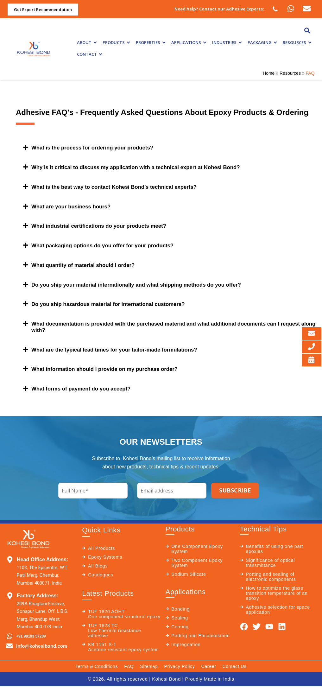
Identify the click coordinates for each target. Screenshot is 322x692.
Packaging (262, 42)
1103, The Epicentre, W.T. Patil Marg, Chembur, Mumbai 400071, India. (42, 571)
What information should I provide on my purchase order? (110, 366)
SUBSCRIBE (235, 487)
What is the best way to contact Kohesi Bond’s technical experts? (120, 186)
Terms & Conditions (96, 672)
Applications (188, 42)
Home (269, 73)
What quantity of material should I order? (86, 263)
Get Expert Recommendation (43, 9)
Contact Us (235, 672)
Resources (297, 42)
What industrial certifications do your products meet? (103, 225)
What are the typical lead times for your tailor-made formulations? (120, 347)
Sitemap (149, 672)
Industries (226, 42)
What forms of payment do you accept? (84, 385)
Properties (150, 42)
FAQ (129, 672)
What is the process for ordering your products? (96, 147)
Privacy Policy (179, 672)
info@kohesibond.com (41, 642)
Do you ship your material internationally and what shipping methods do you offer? (144, 283)
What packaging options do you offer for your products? (107, 244)
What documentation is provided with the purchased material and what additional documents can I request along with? (164, 324)
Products (116, 42)
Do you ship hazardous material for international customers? (113, 302)
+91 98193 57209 (31, 633)
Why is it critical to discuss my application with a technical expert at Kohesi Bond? (143, 167)
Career (208, 672)
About (86, 42)
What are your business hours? (74, 205)
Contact (89, 54)
